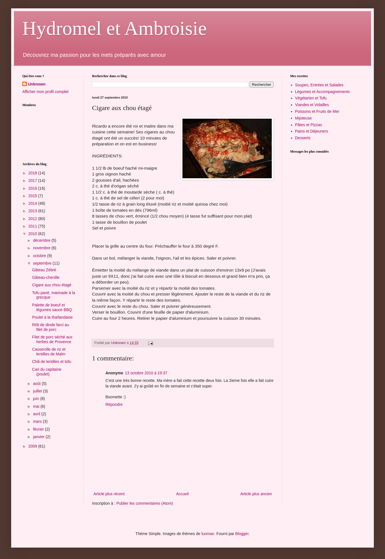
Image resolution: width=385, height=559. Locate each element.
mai (36, 406)
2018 (33, 173)
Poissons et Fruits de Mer (317, 111)
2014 (33, 203)
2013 (33, 211)
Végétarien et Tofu (311, 98)
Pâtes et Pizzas (308, 125)
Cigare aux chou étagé (51, 285)
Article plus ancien (256, 494)
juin (36, 398)
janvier (39, 436)
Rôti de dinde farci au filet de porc (50, 327)
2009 (33, 446)
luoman (207, 533)
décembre (42, 240)
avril (37, 414)
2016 (33, 188)
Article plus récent (108, 494)
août (37, 383)
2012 (33, 218)
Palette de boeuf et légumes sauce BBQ (52, 307)
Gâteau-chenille (45, 277)
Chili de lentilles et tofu (51, 361)
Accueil (182, 494)
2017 (33, 180)
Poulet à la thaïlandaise (52, 317)
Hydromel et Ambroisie (114, 28)
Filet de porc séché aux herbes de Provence (52, 339)
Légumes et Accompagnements (322, 91)
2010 (33, 233)
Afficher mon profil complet (45, 91)
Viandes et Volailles (312, 104)
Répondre (114, 404)
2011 (33, 226)
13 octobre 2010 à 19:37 (146, 373)
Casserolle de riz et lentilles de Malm (49, 351)
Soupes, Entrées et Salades (319, 85)
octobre (40, 255)
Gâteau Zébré (44, 270)
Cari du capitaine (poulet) (46, 371)
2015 (33, 196)
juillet (38, 391)
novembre (42, 248)
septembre (42, 263)
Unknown (36, 84)
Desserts (303, 138)
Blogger (241, 533)
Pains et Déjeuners (311, 131)
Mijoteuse (303, 118)
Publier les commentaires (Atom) (144, 503)
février (39, 429)
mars (38, 421)
